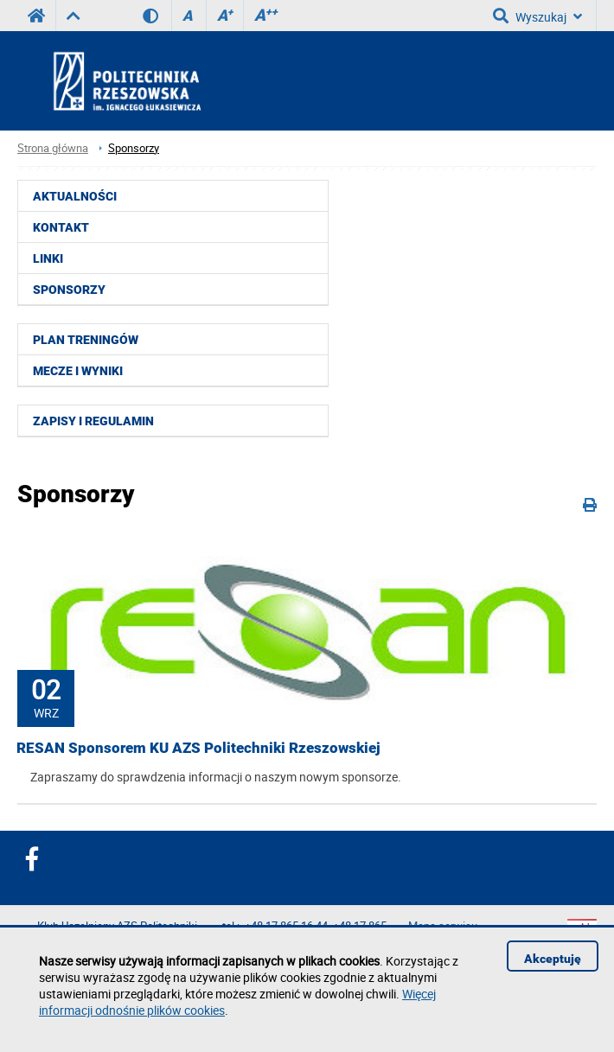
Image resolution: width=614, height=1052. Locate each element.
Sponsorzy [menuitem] (69, 289)
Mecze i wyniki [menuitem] (78, 371)
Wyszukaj (537, 15)
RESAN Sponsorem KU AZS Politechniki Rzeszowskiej (198, 747)
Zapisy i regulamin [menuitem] (93, 421)
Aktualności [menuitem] (75, 196)
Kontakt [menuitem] (61, 227)
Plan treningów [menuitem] (85, 340)
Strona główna (52, 148)
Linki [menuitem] (48, 258)
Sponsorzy (133, 148)
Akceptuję (552, 959)
